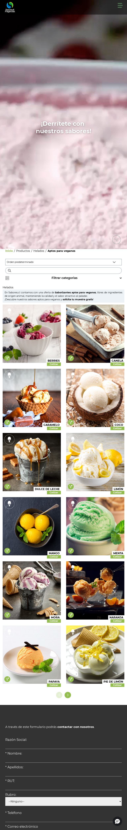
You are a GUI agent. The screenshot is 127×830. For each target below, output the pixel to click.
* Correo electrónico (21, 827)
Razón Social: (16, 740)
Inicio (9, 250)
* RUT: (10, 781)
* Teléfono (13, 813)
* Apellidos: (14, 767)
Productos (23, 250)
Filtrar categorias (63, 278)
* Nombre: (13, 753)
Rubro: (10, 795)
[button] (117, 821)
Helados (38, 250)
